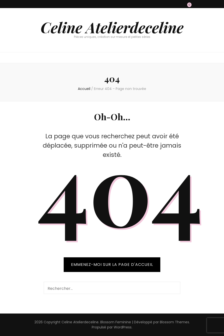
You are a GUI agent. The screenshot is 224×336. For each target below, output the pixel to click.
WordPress (123, 327)
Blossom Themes (174, 322)
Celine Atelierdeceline (112, 27)
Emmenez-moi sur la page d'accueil (112, 264)
